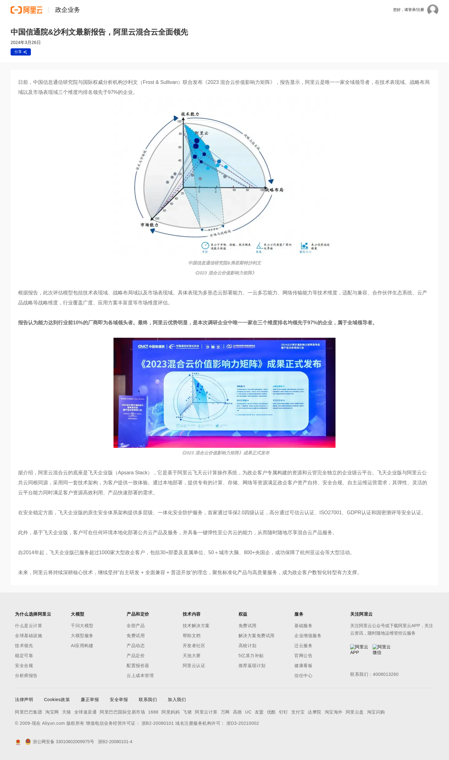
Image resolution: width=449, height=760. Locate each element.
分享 (20, 52)
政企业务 (67, 9)
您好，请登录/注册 (408, 9)
